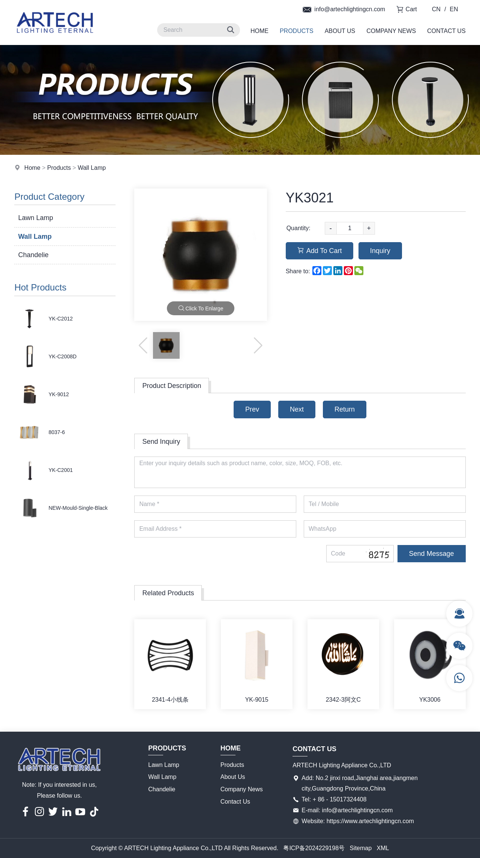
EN (454, 9)
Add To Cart (319, 251)
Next (297, 409)
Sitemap (361, 848)
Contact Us (446, 31)
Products (297, 31)
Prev (252, 409)
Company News (391, 31)
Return (344, 409)
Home (259, 31)
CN (436, 9)
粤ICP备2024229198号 (314, 848)
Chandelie (33, 255)
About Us (340, 31)
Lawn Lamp (35, 218)
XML (382, 848)
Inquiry (380, 251)
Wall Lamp (92, 168)
